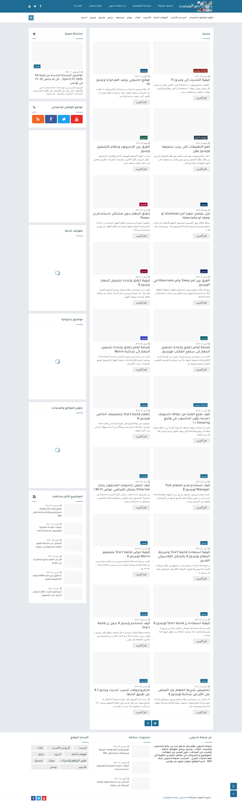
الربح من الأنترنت (178, 18)
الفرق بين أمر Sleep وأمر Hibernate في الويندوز (181, 283)
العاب (137, 18)
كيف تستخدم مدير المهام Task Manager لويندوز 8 (187, 488)
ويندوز (93, 18)
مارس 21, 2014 (52, 572)
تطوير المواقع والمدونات (73, 760)
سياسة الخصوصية (142, 6)
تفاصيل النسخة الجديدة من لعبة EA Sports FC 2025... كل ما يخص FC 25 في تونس (59, 79)
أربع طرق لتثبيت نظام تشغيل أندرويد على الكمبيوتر (47, 594)
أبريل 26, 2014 (141, 210)
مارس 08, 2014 (141, 686)
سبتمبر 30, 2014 (52, 505)
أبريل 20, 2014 (141, 344)
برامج (110, 18)
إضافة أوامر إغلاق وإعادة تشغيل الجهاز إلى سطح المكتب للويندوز (185, 350)
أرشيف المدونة (165, 6)
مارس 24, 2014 (141, 619)
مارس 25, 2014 (201, 619)
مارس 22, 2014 (201, 686)
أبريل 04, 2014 (201, 481)
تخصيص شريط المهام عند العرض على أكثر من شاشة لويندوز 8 (184, 692)
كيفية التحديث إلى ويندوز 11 (190, 80)
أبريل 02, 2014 (201, 548)
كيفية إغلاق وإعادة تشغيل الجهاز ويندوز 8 (125, 283)
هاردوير (101, 18)
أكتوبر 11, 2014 (141, 76)
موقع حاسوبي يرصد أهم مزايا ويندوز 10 (123, 82)
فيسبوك (119, 18)
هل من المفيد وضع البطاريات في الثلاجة (47, 561)
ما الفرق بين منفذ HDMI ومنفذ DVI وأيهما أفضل (47, 578)
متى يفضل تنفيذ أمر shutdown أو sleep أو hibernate (185, 216)
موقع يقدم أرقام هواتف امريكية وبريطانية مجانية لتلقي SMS (47, 512)
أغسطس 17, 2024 (72, 72)
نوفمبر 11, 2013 (52, 524)
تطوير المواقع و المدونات (201, 18)
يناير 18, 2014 (53, 588)
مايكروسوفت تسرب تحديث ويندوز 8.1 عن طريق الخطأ (122, 692)
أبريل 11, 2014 (201, 410)
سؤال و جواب (95, 6)
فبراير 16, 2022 (201, 76)
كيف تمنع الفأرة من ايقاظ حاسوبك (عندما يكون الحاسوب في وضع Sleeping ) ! (184, 419)
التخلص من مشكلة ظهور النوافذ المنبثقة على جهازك (48, 545)
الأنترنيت (147, 18)
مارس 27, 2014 (141, 548)
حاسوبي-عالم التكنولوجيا (195, 6)
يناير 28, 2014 (53, 556)
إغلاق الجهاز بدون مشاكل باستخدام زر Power (121, 216)
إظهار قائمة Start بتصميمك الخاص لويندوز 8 (123, 416)
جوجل (129, 18)
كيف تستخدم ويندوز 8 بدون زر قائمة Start (123, 625)
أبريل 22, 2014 (201, 344)
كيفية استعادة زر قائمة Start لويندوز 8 (182, 623)
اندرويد (84, 18)
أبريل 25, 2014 (201, 277)
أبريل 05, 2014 (141, 410)
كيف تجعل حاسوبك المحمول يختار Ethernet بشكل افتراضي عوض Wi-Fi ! (122, 488)
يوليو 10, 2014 (141, 143)
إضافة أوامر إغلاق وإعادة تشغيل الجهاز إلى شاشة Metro (125, 350)
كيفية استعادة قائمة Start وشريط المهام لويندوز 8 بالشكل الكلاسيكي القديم (184, 557)
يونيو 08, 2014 (201, 210)
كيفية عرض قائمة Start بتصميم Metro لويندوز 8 (126, 554)
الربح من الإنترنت (61, 747)
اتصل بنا (78, 6)
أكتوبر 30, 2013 (53, 540)
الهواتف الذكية (161, 18)
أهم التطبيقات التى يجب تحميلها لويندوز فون (186, 149)
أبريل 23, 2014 (141, 277)
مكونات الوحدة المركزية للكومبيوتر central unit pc (49, 529)
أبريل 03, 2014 (141, 481)
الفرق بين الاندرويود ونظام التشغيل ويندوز (123, 149)
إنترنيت (82, 747)
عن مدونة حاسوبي (117, 6)
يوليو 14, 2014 (201, 143)
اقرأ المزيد (201, 98)
